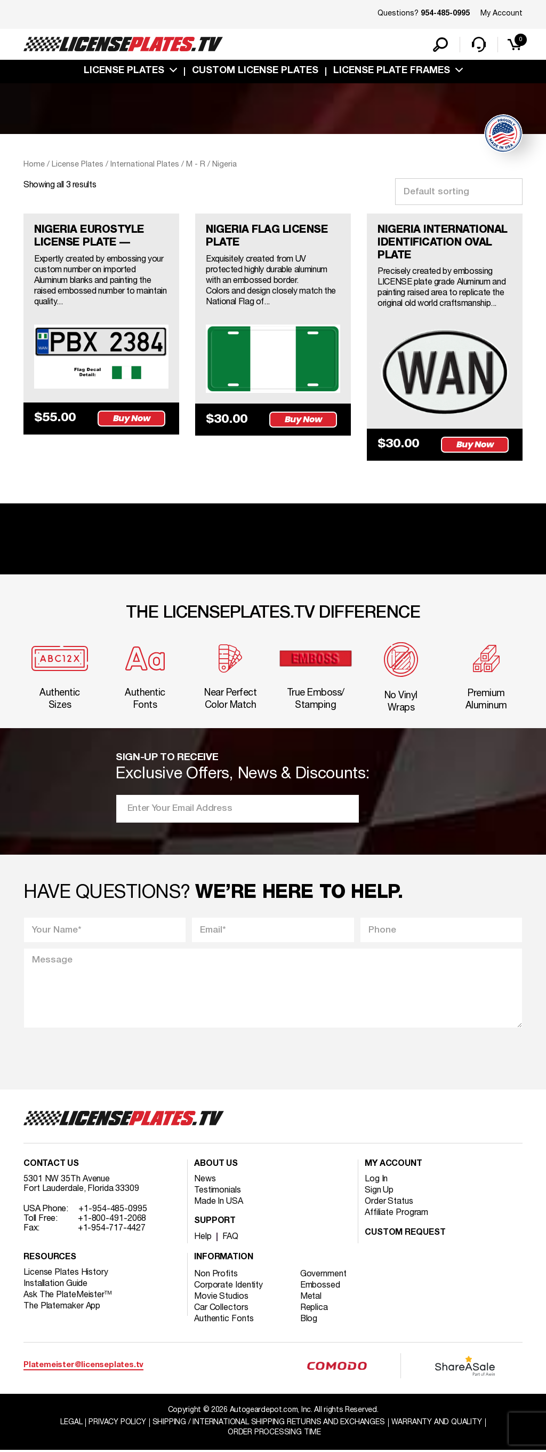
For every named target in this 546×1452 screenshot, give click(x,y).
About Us (216, 1165)
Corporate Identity (228, 1286)
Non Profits (216, 1275)
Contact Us (51, 1165)
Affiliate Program (396, 1214)
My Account (501, 13)
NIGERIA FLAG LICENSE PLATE (267, 237)
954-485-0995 (445, 14)
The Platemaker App (61, 1307)
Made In (218, 1202)
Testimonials (217, 1191)
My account (393, 1165)
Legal (71, 1423)
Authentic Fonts (224, 1320)
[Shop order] (459, 191)
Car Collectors (221, 1309)
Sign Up (379, 1191)
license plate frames (391, 71)
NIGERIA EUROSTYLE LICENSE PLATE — (90, 237)
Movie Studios (221, 1297)
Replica (314, 1309)
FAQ (230, 1238)
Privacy (117, 1423)
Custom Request (405, 1234)
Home (34, 164)
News (205, 1180)
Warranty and (436, 1423)
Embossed (320, 1286)
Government (323, 1275)
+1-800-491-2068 (112, 1220)
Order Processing (274, 1433)
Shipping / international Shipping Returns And (268, 1423)
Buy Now (131, 418)
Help (203, 1238)
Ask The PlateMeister (67, 1296)
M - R (195, 164)
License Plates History (65, 1273)
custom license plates (255, 71)
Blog (309, 1320)
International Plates (144, 164)
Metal (311, 1297)
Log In (376, 1180)
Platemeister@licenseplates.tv (83, 1366)
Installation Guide (55, 1285)
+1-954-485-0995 (112, 1210)
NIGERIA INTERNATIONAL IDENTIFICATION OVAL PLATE (444, 243)
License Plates (124, 71)
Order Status (389, 1202)
